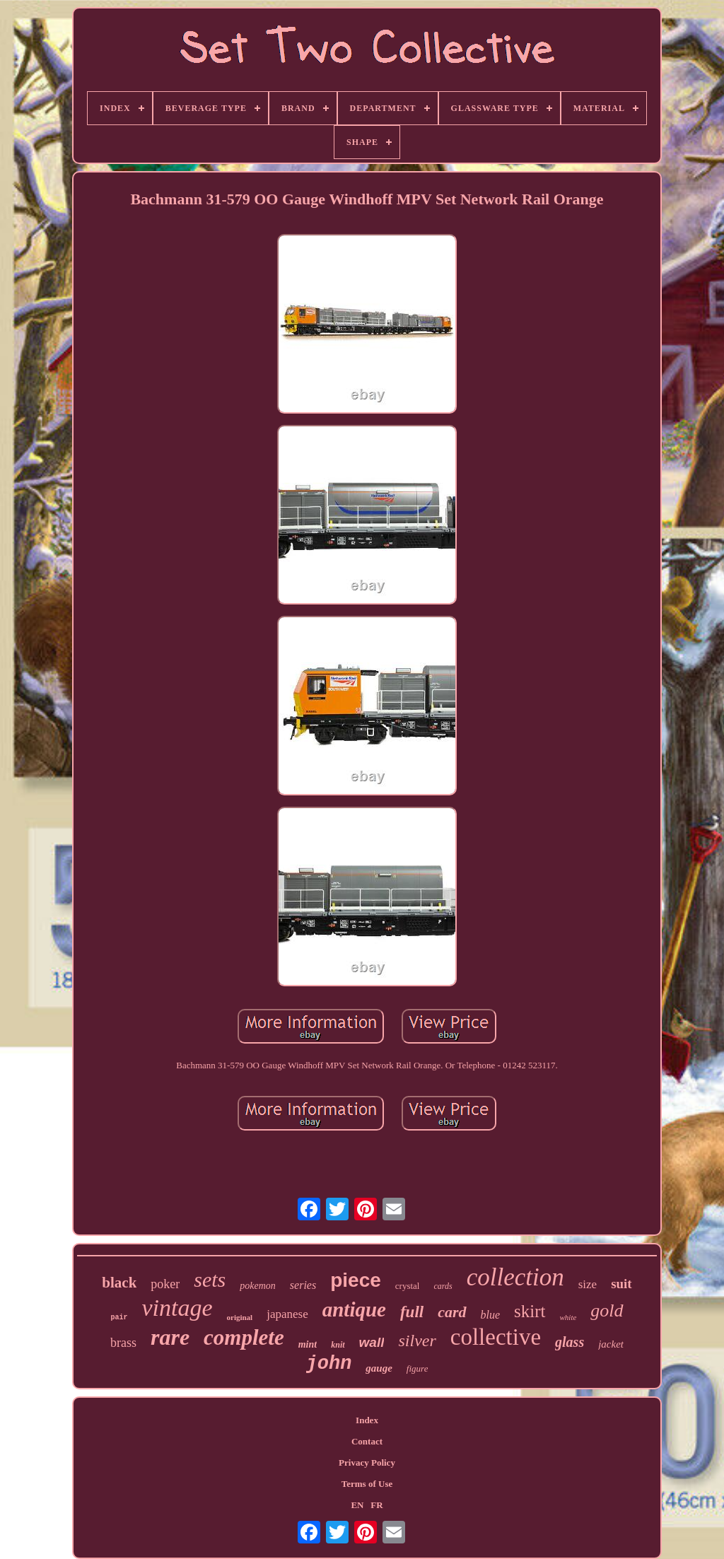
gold (606, 1310)
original (240, 1317)
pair (118, 1317)
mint (307, 1344)
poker (165, 1284)
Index (367, 1420)
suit (621, 1283)
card (452, 1312)
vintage (176, 1308)
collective (495, 1337)
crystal (407, 1285)
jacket (611, 1344)
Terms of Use (366, 1483)
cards (442, 1286)
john (329, 1363)
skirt (529, 1311)
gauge (379, 1368)
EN (357, 1505)
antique (354, 1309)
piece (355, 1280)
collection (515, 1277)
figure (417, 1368)
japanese (287, 1314)
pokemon (258, 1285)
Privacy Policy (367, 1462)
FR (376, 1505)
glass (569, 1342)
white (568, 1317)
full (412, 1312)
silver (417, 1340)
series (303, 1285)
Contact (367, 1441)
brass (123, 1343)
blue (491, 1315)
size (587, 1284)
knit (337, 1345)
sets (210, 1279)
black (119, 1282)
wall (372, 1342)
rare (170, 1337)
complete (244, 1337)
